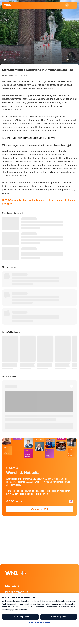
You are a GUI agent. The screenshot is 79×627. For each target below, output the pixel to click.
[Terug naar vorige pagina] (4, 59)
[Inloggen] (67, 5)
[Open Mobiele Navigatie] (73, 5)
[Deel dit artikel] (74, 59)
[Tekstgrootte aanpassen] (68, 59)
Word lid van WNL (39, 509)
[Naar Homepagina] (7, 5)
